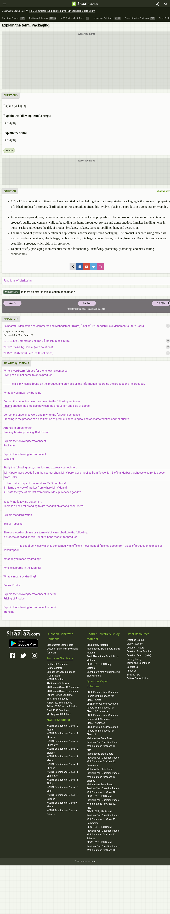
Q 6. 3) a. (87, 304)
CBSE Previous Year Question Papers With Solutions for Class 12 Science (102, 720)
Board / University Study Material (103, 637)
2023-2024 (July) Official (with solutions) (28, 348)
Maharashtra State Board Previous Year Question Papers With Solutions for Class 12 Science (103, 776)
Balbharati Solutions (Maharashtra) (57, 667)
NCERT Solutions (56, 680)
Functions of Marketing (17, 281)
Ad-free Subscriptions (138, 679)
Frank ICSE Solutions (58, 711)
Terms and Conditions (138, 664)
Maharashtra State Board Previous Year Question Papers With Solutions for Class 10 (103, 789)
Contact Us (132, 668)
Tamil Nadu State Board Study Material (103, 659)
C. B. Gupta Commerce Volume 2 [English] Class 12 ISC (37, 342)
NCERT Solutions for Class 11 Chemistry (62, 775)
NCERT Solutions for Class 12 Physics (62, 736)
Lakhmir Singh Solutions (60, 696)
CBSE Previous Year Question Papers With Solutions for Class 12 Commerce (102, 708)
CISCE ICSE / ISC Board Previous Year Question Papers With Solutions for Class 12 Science (103, 833)
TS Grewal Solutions (57, 699)
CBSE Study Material (98, 646)
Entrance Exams (135, 641)
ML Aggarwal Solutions (59, 715)
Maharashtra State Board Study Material (103, 651)
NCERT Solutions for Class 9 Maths (62, 805)
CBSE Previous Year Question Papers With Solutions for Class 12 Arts (102, 697)
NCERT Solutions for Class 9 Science (62, 813)
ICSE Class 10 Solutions (59, 703)
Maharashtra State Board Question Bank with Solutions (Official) (62, 650)
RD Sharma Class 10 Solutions (63, 688)
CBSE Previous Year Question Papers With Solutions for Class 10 (102, 731)
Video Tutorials (135, 644)
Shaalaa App (133, 675)
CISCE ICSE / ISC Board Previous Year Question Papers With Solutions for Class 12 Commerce (103, 818)
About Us (131, 671)
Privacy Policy (134, 660)
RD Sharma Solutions (58, 684)
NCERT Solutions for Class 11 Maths (62, 759)
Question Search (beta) (139, 656)
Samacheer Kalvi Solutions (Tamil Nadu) (61, 674)
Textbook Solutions (60, 659)
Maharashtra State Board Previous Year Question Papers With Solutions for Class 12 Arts (103, 745)
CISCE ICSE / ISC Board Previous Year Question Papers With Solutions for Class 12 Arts (103, 803)
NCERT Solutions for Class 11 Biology (62, 782)
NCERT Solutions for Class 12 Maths (62, 728)
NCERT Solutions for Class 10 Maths (62, 790)
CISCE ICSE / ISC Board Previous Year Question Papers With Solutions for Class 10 (103, 847)
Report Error (11, 293)
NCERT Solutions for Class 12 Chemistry (62, 744)
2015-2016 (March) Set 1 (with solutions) (28, 354)
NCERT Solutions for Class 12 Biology (62, 751)
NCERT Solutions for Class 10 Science (62, 798)
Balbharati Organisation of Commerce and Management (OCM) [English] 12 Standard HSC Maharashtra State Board (73, 327)
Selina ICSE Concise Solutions (63, 707)
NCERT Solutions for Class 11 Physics (62, 767)
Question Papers (135, 648)
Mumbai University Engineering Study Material (103, 674)
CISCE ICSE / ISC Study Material (99, 667)
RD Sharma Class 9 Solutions (62, 692)
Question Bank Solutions (140, 652)
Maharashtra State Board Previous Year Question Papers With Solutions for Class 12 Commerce (103, 760)
